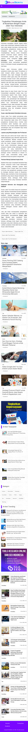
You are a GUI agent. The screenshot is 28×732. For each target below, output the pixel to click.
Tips (3, 313)
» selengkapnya (5, 268)
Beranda (8, 723)
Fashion (3, 491)
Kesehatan (4, 258)
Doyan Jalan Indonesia (7, 231)
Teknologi (4, 502)
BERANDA (4, 16)
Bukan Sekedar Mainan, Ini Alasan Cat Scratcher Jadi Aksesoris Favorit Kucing (12, 317)
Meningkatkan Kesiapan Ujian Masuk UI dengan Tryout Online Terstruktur (18, 607)
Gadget (20, 494)
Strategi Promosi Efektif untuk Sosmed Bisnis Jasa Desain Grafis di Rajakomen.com (13, 392)
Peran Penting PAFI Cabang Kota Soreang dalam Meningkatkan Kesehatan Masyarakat (12, 263)
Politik (15, 494)
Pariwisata (17, 491)
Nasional (15, 498)
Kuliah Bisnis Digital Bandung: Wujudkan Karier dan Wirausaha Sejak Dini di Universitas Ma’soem (13, 291)
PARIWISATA (12, 16)
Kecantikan (4, 494)
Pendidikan (4, 285)
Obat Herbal (10, 491)
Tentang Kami (20, 723)
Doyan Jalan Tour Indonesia (8, 235)
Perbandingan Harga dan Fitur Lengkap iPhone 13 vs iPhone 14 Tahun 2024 (12, 452)
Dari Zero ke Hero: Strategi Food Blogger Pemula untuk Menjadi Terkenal (12, 343)
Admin (20, 28)
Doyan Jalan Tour (19, 231)
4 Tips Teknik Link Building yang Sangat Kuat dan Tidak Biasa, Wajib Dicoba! (18, 618)
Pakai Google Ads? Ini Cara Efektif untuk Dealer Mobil (12, 368)
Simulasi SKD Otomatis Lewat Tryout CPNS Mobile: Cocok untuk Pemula (18, 700)
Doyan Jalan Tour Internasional (9, 238)
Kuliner (3, 339)
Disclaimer (7, 726)
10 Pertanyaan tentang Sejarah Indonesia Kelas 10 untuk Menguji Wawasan (18, 641)
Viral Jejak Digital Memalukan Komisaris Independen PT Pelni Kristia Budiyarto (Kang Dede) (13, 433)
